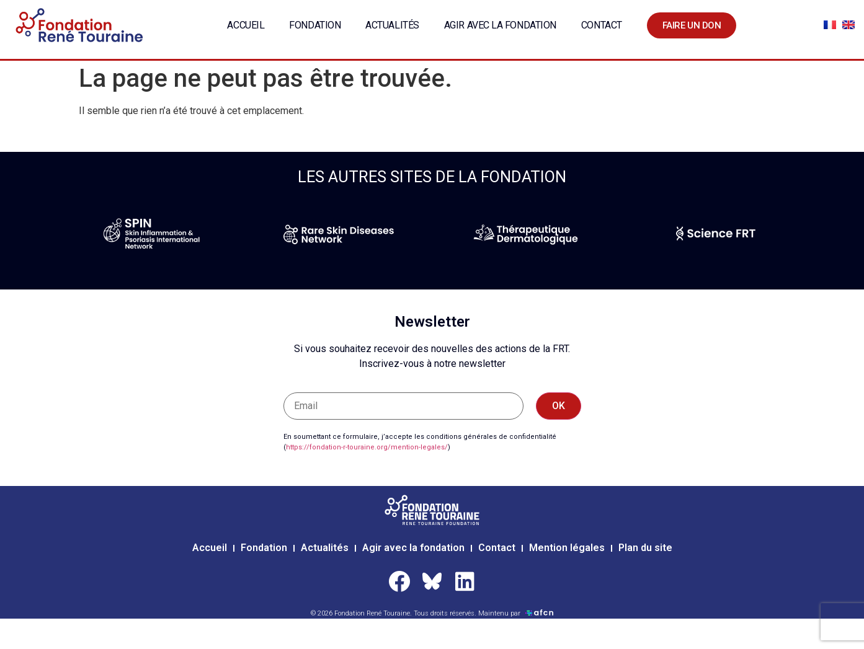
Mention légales (567, 548)
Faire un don (691, 25)
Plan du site (645, 548)
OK (558, 406)
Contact (601, 25)
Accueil (245, 25)
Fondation (315, 25)
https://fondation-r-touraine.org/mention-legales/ (367, 447)
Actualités (392, 25)
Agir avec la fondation (500, 25)
